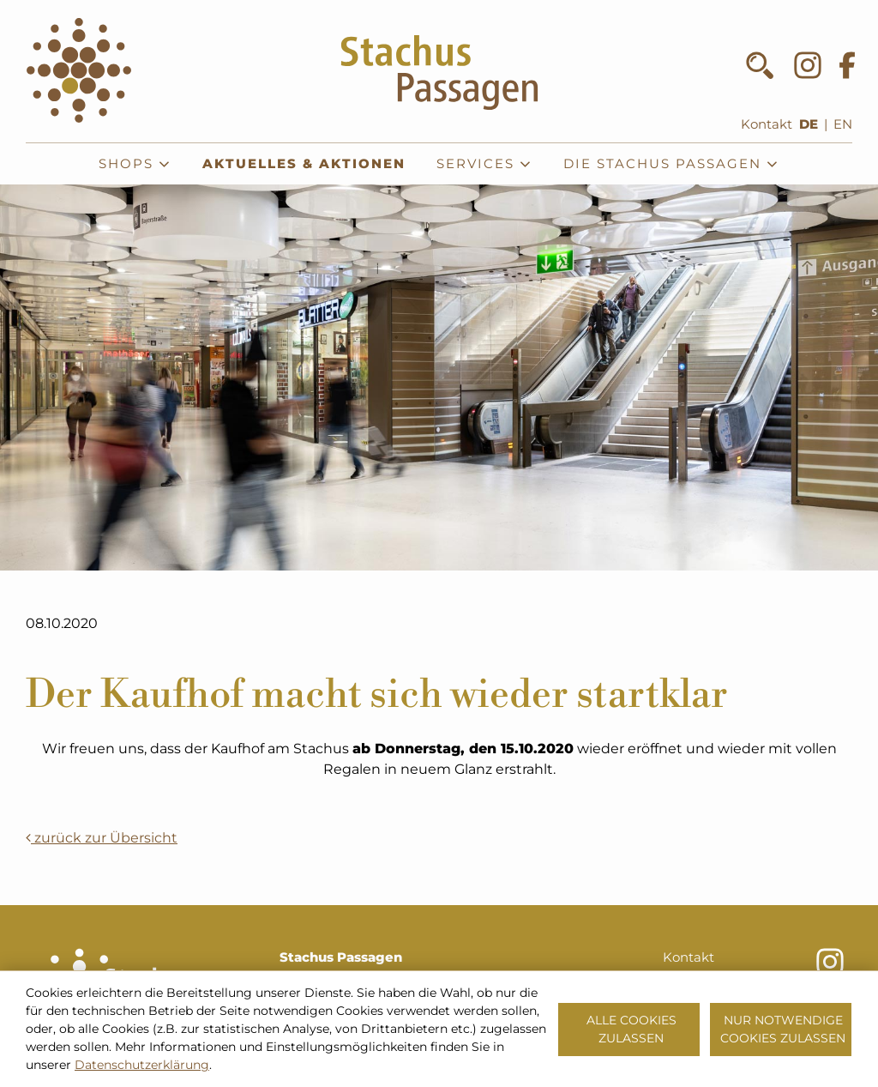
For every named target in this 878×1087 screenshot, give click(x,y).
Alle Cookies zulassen (631, 1029)
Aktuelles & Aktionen (304, 164)
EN (842, 124)
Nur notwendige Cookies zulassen (782, 1029)
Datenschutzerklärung (142, 1064)
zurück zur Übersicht (101, 838)
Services (484, 164)
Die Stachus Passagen (671, 164)
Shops (135, 164)
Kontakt (766, 124)
